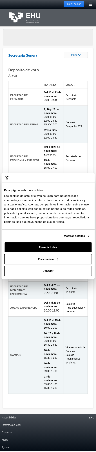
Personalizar (48, 259)
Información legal (11, 425)
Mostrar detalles (74, 235)
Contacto (7, 432)
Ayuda (5, 447)
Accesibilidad (9, 417)
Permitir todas (48, 247)
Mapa (5, 439)
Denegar (48, 270)
